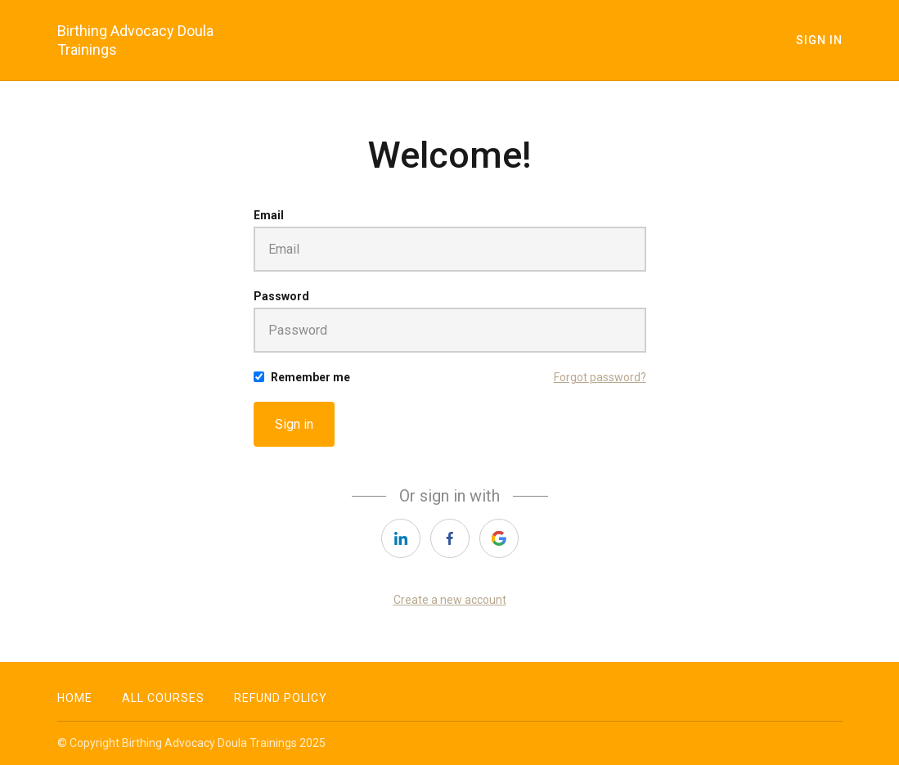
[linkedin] (400, 538)
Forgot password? (600, 377)
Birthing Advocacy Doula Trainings (135, 40)
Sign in (294, 424)
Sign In (819, 40)
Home (74, 697)
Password (281, 296)
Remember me (310, 377)
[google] (499, 538)
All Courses (163, 697)
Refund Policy (280, 697)
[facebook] (450, 538)
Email (269, 215)
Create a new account (449, 599)
